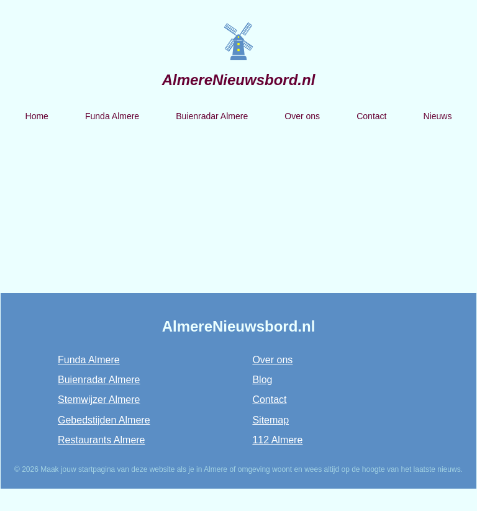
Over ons (302, 116)
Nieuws (438, 116)
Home (36, 116)
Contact (371, 116)
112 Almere (277, 440)
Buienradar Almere (212, 116)
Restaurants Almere (101, 440)
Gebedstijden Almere (104, 420)
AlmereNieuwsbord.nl (239, 79)
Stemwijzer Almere (99, 399)
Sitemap (270, 420)
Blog (262, 379)
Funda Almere (112, 116)
